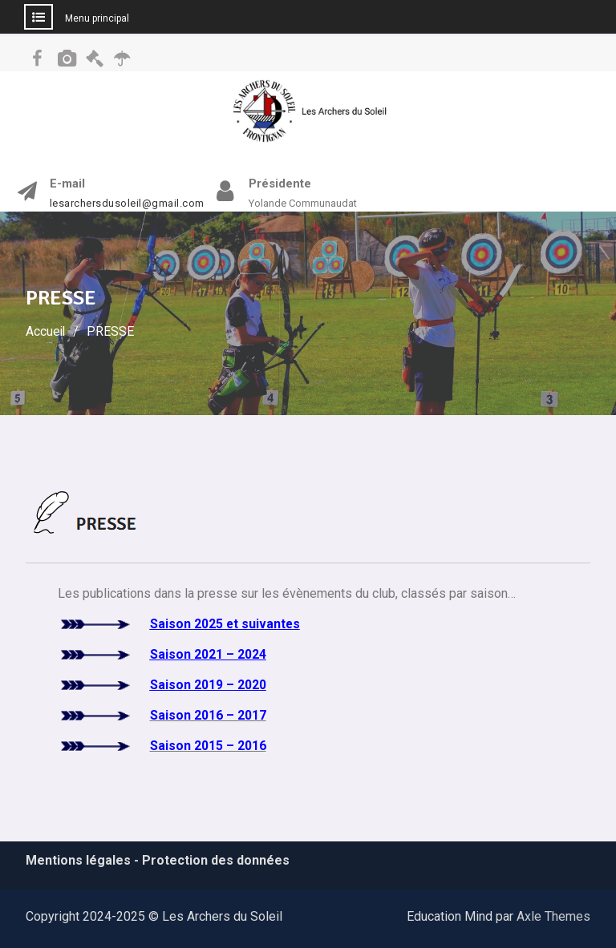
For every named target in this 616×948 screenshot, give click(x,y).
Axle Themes (553, 916)
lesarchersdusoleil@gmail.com (127, 204)
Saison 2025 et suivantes (226, 623)
